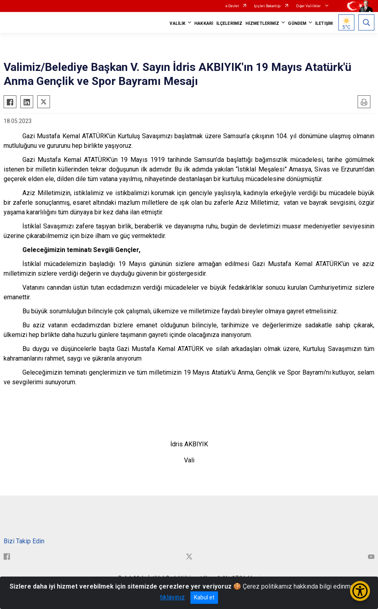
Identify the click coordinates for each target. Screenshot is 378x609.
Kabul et (204, 597)
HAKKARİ (203, 23)
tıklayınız (172, 597)
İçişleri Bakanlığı (267, 6)
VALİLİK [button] (178, 23)
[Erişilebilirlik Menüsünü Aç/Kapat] (360, 591)
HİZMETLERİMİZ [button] (262, 23)
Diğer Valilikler (309, 6)
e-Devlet (232, 6)
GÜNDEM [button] (297, 23)
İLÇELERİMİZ (229, 23)
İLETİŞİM (324, 23)
